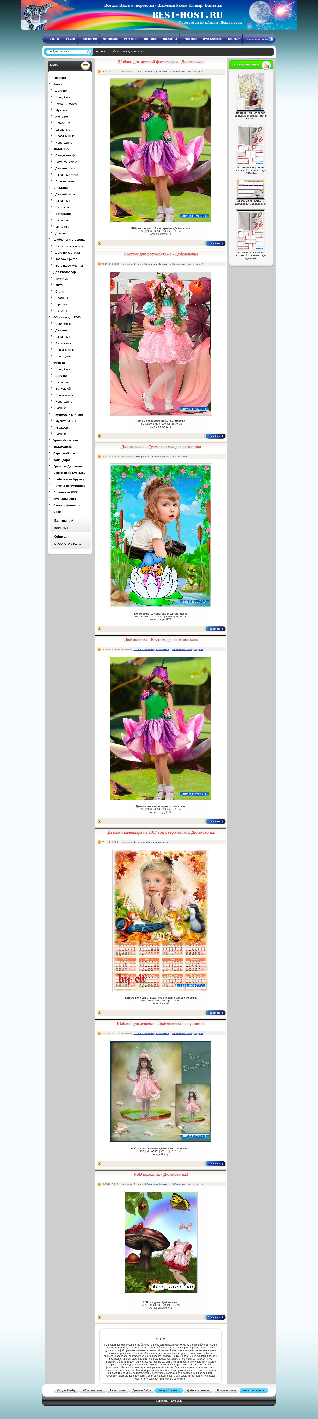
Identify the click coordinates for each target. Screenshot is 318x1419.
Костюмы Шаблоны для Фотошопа (151, 71)
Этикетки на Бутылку (69, 472)
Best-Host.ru (102, 51)
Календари (110, 38)
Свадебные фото (67, 155)
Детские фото (65, 168)
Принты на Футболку (69, 485)
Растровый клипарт (68, 414)
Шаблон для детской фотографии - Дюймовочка (161, 61)
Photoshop (190, 38)
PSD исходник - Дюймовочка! (161, 1174)
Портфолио (89, 38)
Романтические (66, 103)
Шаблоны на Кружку (68, 479)
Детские (61, 90)
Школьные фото (66, 175)
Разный (60, 434)
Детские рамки (179, 456)
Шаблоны (170, 38)
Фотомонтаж (62, 447)
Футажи (59, 362)
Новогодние (63, 142)
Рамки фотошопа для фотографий (151, 456)
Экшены (61, 311)
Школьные (62, 129)
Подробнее (214, 243)
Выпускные (63, 207)
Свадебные (63, 97)
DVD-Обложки (212, 38)
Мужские (61, 110)
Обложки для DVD (67, 317)
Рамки (70, 38)
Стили (59, 291)
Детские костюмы (67, 252)
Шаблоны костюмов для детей (187, 71)
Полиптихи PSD (65, 492)
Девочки (61, 233)
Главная (54, 38)
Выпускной (63, 388)
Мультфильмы (65, 421)
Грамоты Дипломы (67, 466)
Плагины (61, 298)
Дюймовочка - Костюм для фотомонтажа (161, 639)
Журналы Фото (64, 498)
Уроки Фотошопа (66, 440)
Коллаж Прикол (66, 259)
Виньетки (150, 38)
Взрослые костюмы (69, 246)
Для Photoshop (64, 272)
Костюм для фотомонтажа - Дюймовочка (161, 254)
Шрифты (61, 304)
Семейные (62, 123)
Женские (61, 116)
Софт (57, 511)
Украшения (63, 427)
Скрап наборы (64, 453)
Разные (60, 408)
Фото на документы (69, 265)
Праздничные (64, 136)
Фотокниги (130, 38)
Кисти (59, 285)
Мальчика (62, 226)
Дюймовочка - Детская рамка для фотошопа (161, 446)
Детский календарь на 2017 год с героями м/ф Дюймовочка (161, 832)
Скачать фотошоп (66, 505)
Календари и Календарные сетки (150, 842)
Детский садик (65, 194)
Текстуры (61, 278)
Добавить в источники (257, 39)
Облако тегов (119, 51)
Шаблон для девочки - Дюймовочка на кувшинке (161, 1023)
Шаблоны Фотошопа (69, 239)
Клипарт (234, 38)
